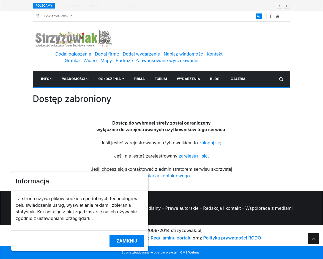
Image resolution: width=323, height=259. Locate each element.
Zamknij (126, 241)
